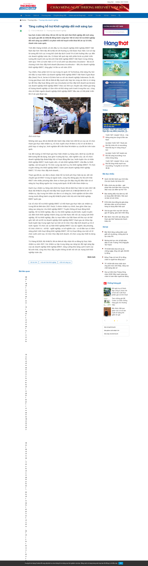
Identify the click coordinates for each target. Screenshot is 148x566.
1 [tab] (114, 320)
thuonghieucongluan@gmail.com (61, 543)
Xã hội (102, 15)
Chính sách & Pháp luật (74, 15)
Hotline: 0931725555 (121, 2)
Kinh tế (34, 15)
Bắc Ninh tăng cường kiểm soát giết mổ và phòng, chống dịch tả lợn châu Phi (116, 234)
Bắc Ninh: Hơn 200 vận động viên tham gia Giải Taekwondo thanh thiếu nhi (117, 219)
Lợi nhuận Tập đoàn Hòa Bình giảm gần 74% (67, 339)
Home (23, 20)
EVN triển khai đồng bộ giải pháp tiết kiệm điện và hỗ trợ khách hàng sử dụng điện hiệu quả (116, 204)
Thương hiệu (44, 15)
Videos (109, 15)
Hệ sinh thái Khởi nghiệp (48, 266)
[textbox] (116, 31)
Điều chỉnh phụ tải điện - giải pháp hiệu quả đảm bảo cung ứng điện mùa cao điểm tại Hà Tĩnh (117, 187)
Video (105, 109)
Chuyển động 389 (57, 15)
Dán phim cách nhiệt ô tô (111, 330)
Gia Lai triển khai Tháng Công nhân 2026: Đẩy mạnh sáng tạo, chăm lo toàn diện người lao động (117, 274)
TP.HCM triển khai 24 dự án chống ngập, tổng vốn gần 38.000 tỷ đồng (117, 250)
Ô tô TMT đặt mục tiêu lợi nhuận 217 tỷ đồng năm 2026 (72, 506)
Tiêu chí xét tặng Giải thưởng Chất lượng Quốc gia (69, 402)
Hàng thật (110, 2)
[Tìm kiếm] (115, 15)
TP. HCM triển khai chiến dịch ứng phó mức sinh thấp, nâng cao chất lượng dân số (117, 265)
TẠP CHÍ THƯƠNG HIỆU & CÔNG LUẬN (73, 560)
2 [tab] (117, 320)
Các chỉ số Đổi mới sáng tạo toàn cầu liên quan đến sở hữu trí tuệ (50, 295)
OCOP (87, 15)
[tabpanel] (30, 294)
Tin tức (27, 15)
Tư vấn (94, 15)
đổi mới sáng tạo (65, 266)
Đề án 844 (34, 266)
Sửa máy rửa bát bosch (111, 333)
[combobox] (116, 32)
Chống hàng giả (114, 283)
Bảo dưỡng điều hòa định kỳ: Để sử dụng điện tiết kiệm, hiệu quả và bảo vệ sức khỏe (116, 195)
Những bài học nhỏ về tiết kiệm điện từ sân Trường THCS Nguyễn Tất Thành (117, 242)
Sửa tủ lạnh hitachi (110, 326)
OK (121, 563)
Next (127, 320)
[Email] (27, 546)
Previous (105, 320)
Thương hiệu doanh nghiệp (48, 20)
